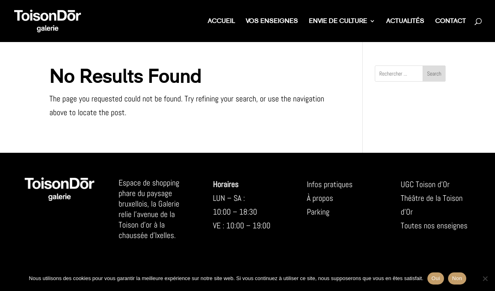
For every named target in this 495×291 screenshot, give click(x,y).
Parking (318, 212)
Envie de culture (338, 21)
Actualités (405, 21)
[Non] (485, 278)
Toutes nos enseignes (434, 225)
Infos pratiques (330, 184)
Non (457, 278)
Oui (435, 278)
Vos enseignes (272, 21)
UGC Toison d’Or (425, 184)
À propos (320, 198)
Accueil (221, 21)
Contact (450, 21)
